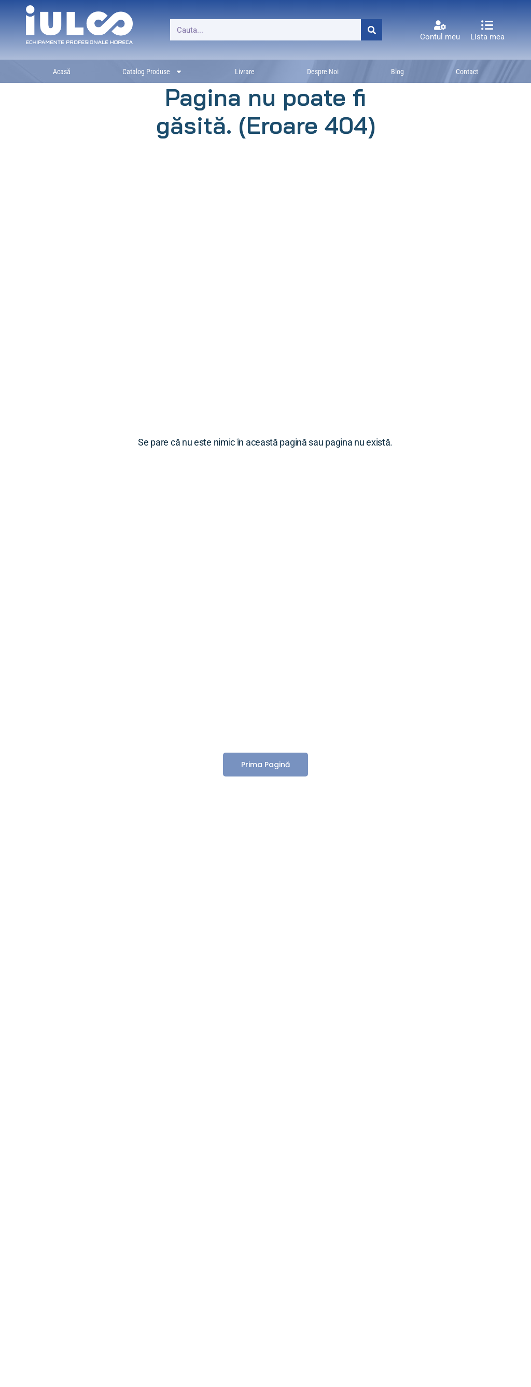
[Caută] (371, 29)
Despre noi (323, 71)
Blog (397, 71)
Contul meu (440, 36)
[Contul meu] (440, 25)
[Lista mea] (487, 25)
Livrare (245, 71)
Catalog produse (152, 71)
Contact (467, 71)
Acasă (62, 71)
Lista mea (487, 36)
